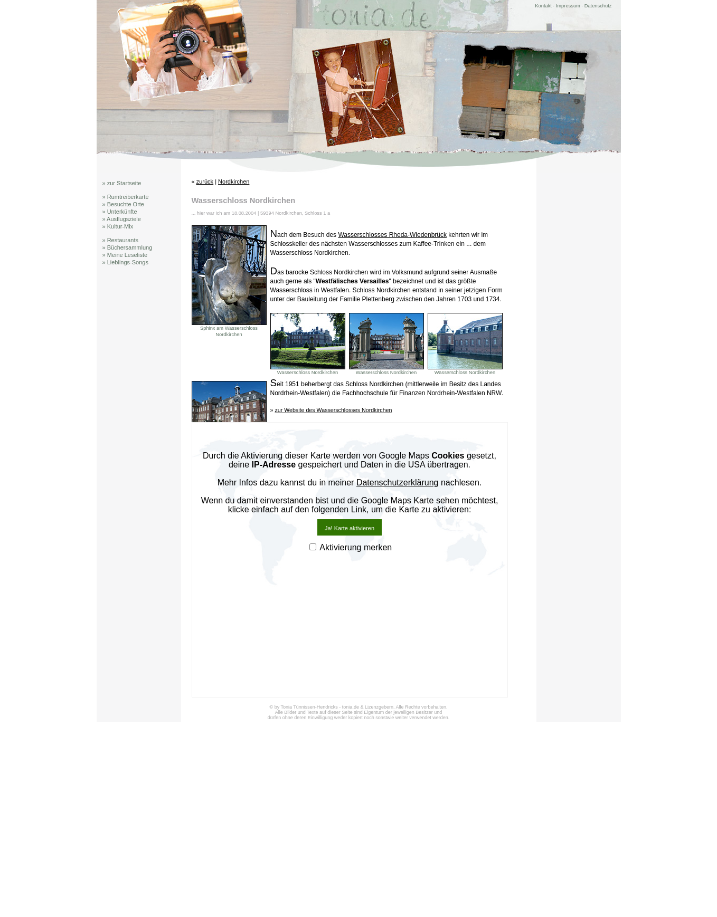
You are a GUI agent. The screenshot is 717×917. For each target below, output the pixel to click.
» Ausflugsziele (121, 219)
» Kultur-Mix (118, 226)
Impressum (568, 5)
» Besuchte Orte (123, 204)
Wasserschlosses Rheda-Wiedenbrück (392, 234)
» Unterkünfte (119, 211)
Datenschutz (598, 5)
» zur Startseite (121, 183)
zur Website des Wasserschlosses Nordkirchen (333, 410)
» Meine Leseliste (125, 255)
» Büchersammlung (127, 247)
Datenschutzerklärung (397, 482)
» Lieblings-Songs (125, 262)
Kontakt (543, 5)
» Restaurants (120, 240)
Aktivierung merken (355, 547)
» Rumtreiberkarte (125, 197)
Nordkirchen (233, 181)
